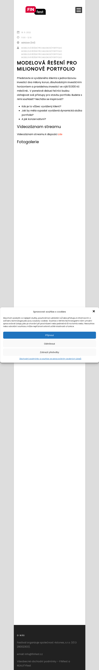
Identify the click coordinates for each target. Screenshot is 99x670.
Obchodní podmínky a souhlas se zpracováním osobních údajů (50, 358)
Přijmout (49, 335)
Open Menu (78, 10)
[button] (94, 311)
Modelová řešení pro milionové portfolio (41, 48)
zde (60, 134)
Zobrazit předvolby (49, 352)
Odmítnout (49, 343)
